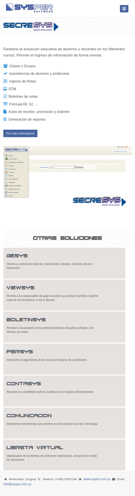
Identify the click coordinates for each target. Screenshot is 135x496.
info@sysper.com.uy (17, 484)
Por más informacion (20, 133)
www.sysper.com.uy (97, 479)
